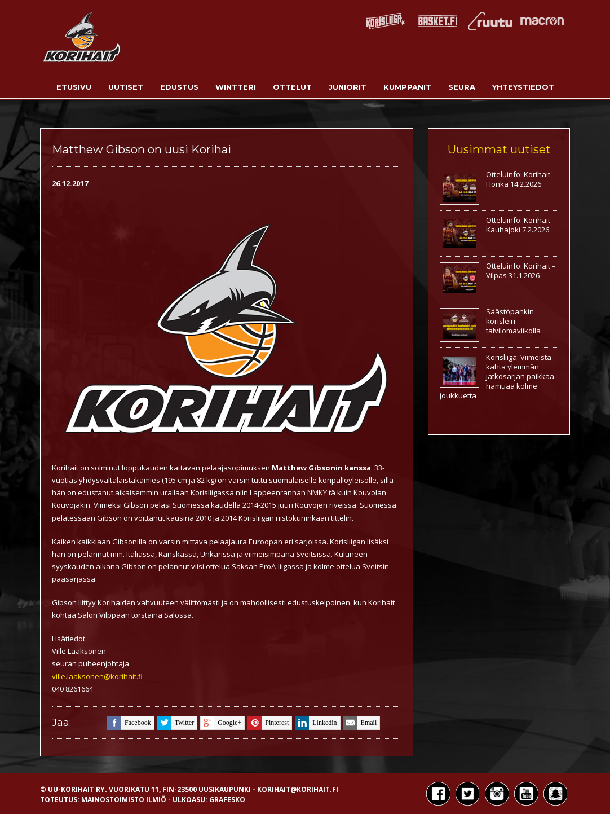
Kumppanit (407, 86)
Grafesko (227, 799)
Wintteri (235, 86)
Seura (461, 86)
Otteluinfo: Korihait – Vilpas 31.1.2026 (521, 270)
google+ (220, 723)
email (360, 723)
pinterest (268, 723)
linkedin (316, 723)
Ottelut (292, 86)
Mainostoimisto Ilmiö (123, 799)
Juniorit (347, 86)
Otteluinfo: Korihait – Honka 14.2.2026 (521, 179)
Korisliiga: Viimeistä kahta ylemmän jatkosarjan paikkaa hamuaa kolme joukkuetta (497, 376)
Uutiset (125, 86)
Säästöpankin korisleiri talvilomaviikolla (513, 321)
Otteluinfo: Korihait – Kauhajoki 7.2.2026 (521, 225)
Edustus (179, 86)
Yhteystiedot (523, 86)
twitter (175, 723)
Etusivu (73, 86)
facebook (129, 723)
